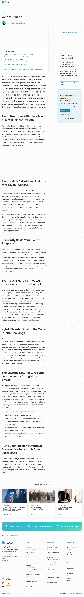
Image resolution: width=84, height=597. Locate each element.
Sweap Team (70, 552)
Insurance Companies (31, 581)
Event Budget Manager (73, 563)
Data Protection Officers (32, 550)
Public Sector (29, 584)
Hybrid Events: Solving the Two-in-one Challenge (19, 64)
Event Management (52, 545)
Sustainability (71, 550)
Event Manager (30, 545)
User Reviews (70, 545)
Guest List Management (53, 547)
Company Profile (71, 547)
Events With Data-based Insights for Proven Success (21, 57)
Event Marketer (30, 547)
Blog (9, 535)
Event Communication (53, 552)
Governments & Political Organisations (31, 568)
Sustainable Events (52, 582)
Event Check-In (51, 554)
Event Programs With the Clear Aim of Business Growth (21, 54)
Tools (68, 575)
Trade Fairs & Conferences (54, 577)
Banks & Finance (30, 572)
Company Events (51, 572)
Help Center (70, 583)
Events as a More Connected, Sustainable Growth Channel (22, 62)
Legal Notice (63, 593)
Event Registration (52, 550)
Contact (69, 554)
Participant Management (53, 559)
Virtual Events (50, 557)
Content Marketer (30, 552)
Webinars (49, 575)
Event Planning (51, 562)
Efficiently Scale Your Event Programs (16, 59)
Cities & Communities (31, 563)
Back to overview (7, 7)
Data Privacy (71, 593)
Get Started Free (66, 112)
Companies (28, 565)
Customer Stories (71, 571)
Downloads (70, 573)
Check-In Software (52, 564)
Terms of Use (79, 593)
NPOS (27, 579)
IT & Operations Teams (31, 554)
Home (4, 535)
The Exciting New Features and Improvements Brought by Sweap (24, 67)
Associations (29, 576)
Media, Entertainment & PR (33, 574)
